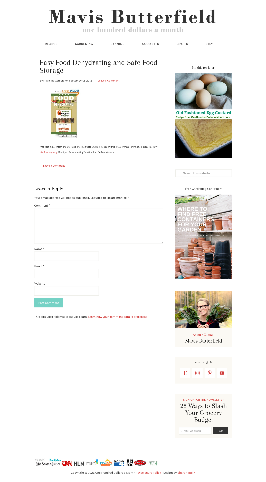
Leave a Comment (108, 80)
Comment (42, 205)
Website (39, 283)
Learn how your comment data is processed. (118, 317)
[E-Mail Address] (195, 431)
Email (39, 266)
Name (39, 249)
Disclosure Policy (149, 473)
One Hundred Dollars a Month (133, 22)
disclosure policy (48, 152)
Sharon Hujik (186, 473)
